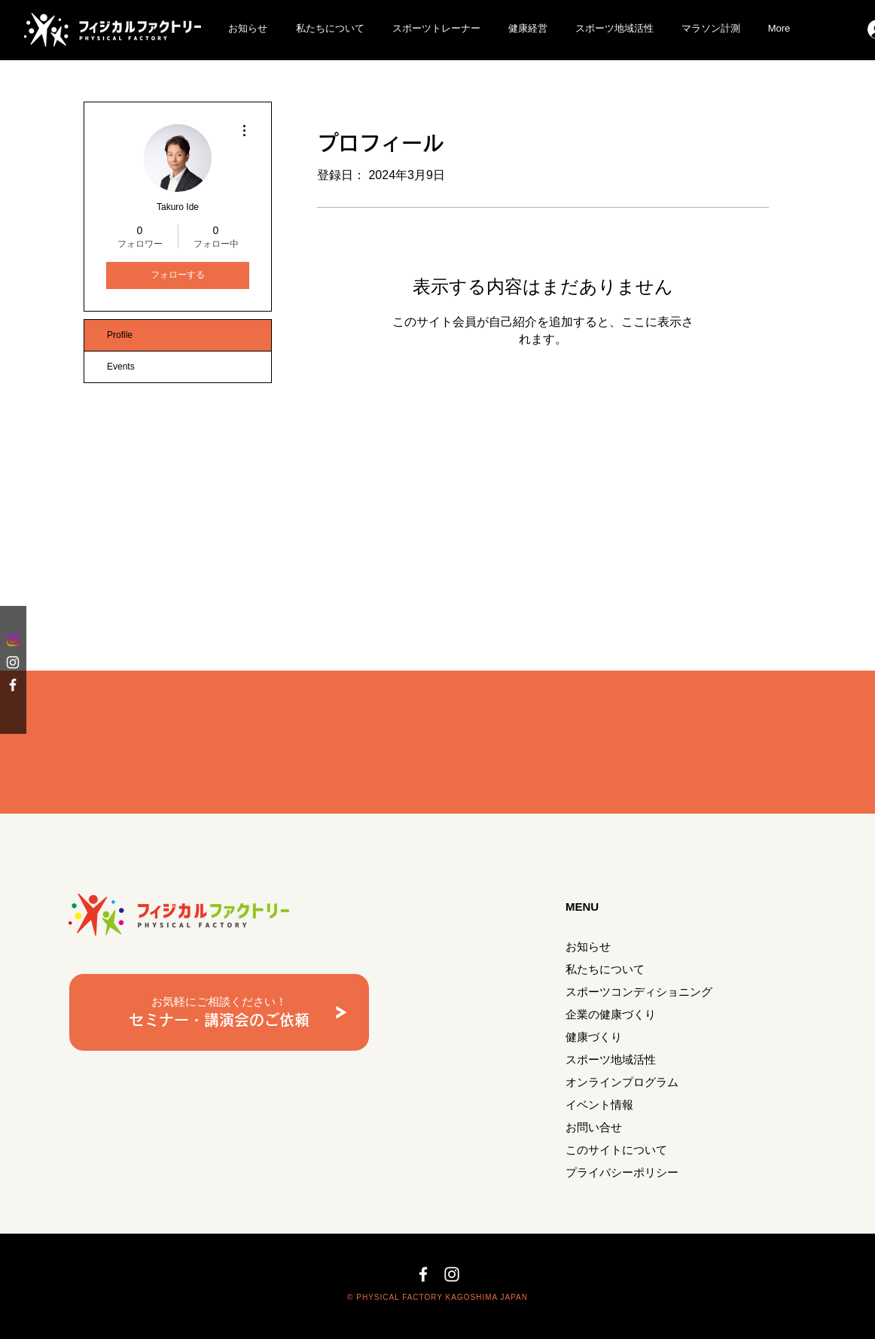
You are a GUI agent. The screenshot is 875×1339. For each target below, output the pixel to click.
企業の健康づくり (611, 1014)
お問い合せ (594, 1127)
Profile (120, 335)
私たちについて (605, 969)
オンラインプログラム (622, 1082)
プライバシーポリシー (622, 1172)
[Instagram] (13, 639)
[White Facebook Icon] (13, 685)
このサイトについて (616, 1149)
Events (121, 366)
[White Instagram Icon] (13, 662)
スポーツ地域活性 (611, 1059)
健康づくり (594, 1036)
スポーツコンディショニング (639, 991)
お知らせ (588, 946)
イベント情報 (599, 1104)
